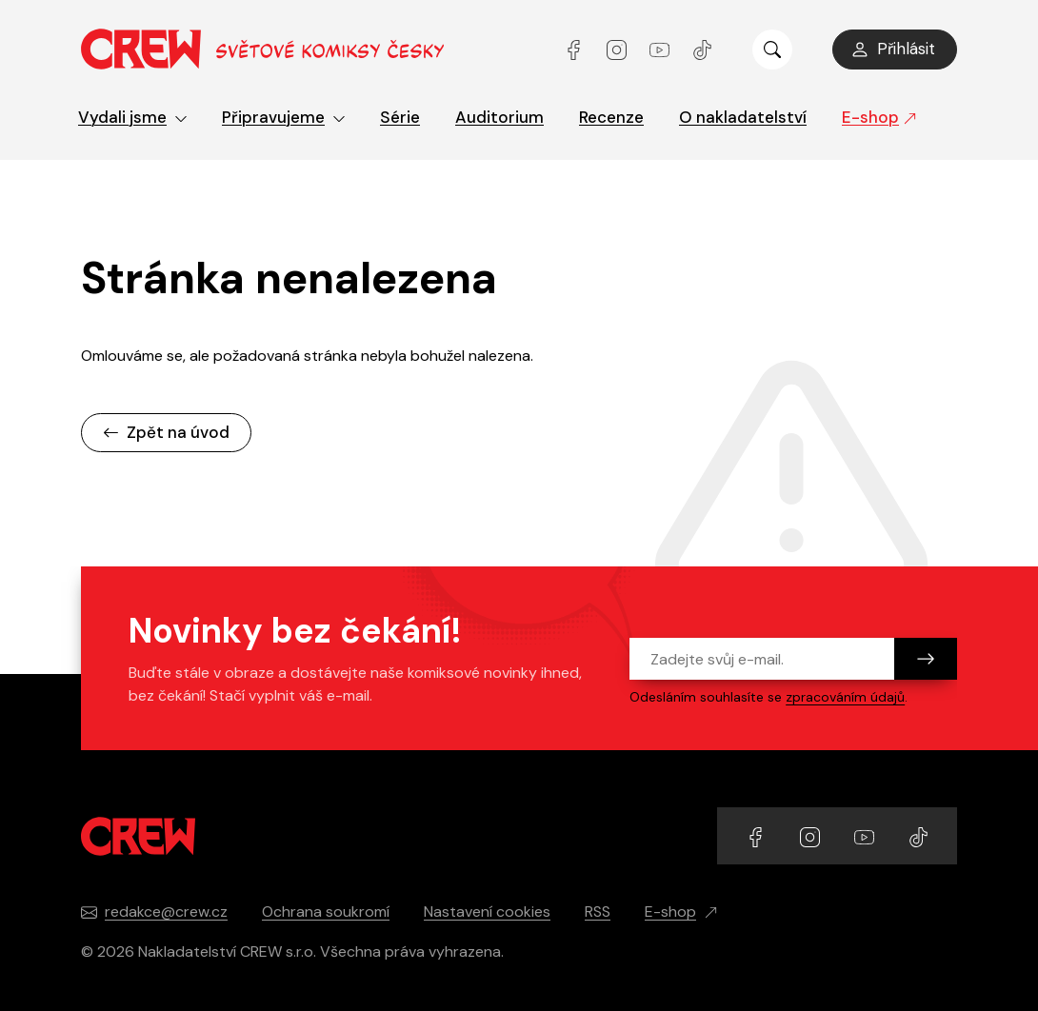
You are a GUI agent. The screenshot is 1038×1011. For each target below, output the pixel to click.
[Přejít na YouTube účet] (661, 49)
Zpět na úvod (166, 432)
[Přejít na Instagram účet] (618, 49)
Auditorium (499, 117)
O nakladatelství (743, 117)
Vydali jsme (133, 117)
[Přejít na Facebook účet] (576, 49)
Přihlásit (892, 48)
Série (400, 117)
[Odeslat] (925, 659)
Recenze (611, 117)
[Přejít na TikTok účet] (702, 49)
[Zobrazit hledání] (772, 49)
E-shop (879, 117)
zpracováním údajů (845, 696)
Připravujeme (284, 117)
